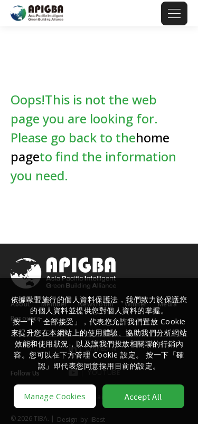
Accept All (143, 396)
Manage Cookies (55, 396)
